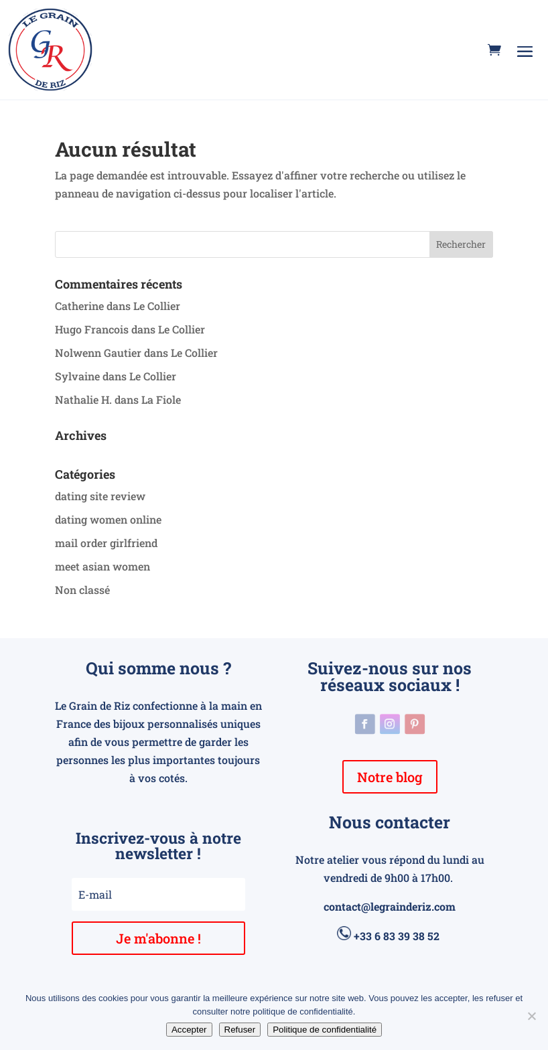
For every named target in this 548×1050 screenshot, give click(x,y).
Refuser (240, 1030)
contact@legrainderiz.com (390, 906)
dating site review (100, 496)
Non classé (82, 590)
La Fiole (161, 399)
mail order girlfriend (106, 543)
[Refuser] (531, 1016)
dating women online (108, 519)
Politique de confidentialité (324, 1030)
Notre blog (390, 776)
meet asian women (102, 566)
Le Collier (156, 306)
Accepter (189, 1030)
